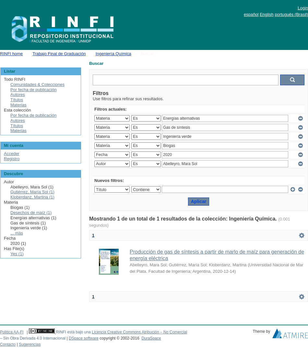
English (267, 14)
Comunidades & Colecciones (37, 84)
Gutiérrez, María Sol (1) (32, 191)
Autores (17, 94)
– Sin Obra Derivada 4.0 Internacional (32, 338)
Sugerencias (30, 344)
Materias (18, 104)
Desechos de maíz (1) (31, 212)
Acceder (11, 153)
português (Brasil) (291, 14)
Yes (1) (17, 253)
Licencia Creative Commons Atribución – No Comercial (139, 332)
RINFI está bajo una (73, 332)
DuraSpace (151, 338)
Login (303, 8)
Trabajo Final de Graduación (59, 53)
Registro (11, 158)
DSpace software (84, 338)
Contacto (8, 344)
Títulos (16, 99)
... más (16, 233)
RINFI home (11, 53)
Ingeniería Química (113, 53)
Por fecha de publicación (33, 89)
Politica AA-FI (12, 332)
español (251, 14)
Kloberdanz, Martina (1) (32, 197)
